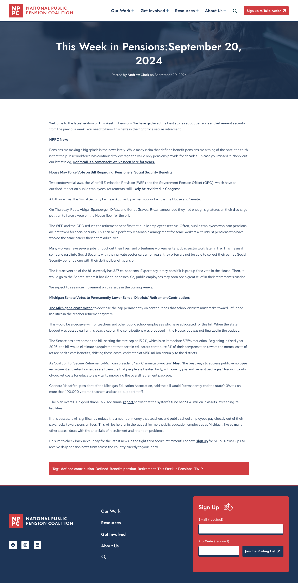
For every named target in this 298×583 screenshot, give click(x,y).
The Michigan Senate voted (71, 308)
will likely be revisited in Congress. (153, 189)
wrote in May (169, 363)
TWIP (198, 469)
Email (210, 519)
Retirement (147, 469)
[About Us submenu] (224, 10)
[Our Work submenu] (132, 10)
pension (129, 469)
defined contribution (77, 469)
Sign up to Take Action (264, 10)
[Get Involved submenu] (167, 10)
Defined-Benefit (109, 469)
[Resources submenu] (197, 10)
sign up (202, 441)
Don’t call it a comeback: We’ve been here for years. (114, 162)
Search (103, 556)
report (128, 402)
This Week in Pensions (174, 469)
